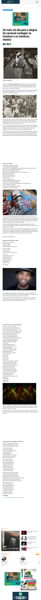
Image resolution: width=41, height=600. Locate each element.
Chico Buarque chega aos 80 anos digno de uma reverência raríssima (13, 497)
